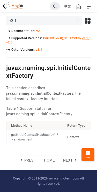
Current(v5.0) (53, 38)
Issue (88, 154)
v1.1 (39, 50)
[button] (88, 20)
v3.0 (76, 38)
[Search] (55, 6)
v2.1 (39, 31)
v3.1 (68, 38)
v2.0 (9, 42)
